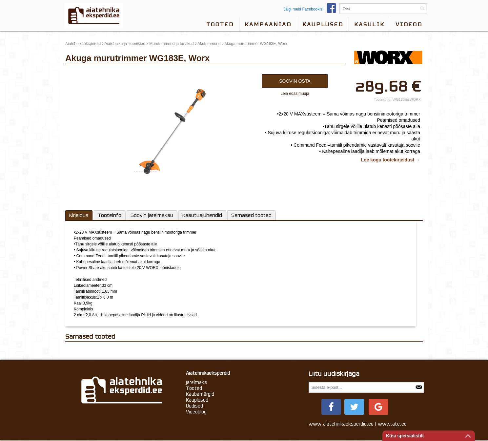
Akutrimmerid (209, 43)
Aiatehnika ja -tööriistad (124, 43)
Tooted (220, 24)
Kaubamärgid (200, 394)
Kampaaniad (268, 24)
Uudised (194, 406)
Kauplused (322, 24)
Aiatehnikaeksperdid (83, 43)
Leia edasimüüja (294, 93)
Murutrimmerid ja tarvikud (171, 43)
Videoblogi (197, 411)
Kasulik (369, 24)
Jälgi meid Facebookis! (311, 9)
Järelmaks (196, 382)
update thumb (79, 72)
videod (409, 24)
